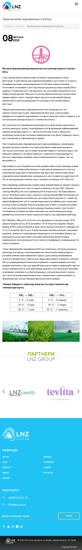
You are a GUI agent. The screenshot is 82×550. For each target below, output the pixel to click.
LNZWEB (5, 478)
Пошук (69, 516)
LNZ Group (11, 8)
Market (5, 473)
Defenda (47, 457)
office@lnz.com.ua (17, 504)
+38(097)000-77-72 (18, 497)
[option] (21, 393)
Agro (4, 462)
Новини (47, 468)
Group (5, 457)
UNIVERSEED (48, 462)
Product (6, 468)
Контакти (48, 473)
